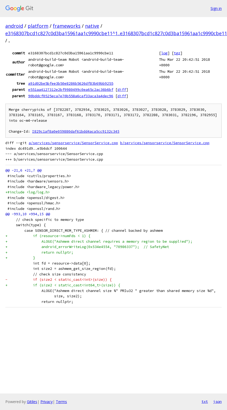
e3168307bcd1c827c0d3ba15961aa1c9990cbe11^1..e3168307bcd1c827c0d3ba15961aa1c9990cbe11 (116, 33)
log (164, 53)
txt (204, 401)
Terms (61, 401)
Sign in (216, 8)
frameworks (67, 26)
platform (38, 26)
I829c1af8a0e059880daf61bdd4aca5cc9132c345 (75, 131)
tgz (177, 53)
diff (121, 89)
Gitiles (32, 401)
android (14, 26)
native (92, 26)
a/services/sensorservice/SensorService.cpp (73, 143)
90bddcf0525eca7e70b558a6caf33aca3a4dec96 (70, 96)
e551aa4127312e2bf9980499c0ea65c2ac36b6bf (70, 89)
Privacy (46, 401)
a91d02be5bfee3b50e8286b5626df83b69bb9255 (70, 83)
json (217, 401)
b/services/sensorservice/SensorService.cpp (164, 143)
